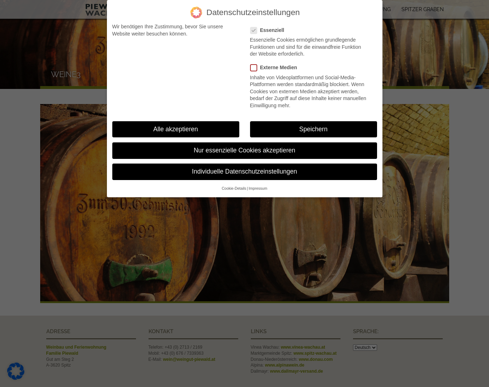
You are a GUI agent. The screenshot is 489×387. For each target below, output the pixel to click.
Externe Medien (276, 63)
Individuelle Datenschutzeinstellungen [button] (244, 167)
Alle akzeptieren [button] (175, 125)
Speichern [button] (313, 125)
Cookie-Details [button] (234, 184)
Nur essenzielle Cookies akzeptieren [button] (244, 146)
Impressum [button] (258, 184)
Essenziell (270, 26)
